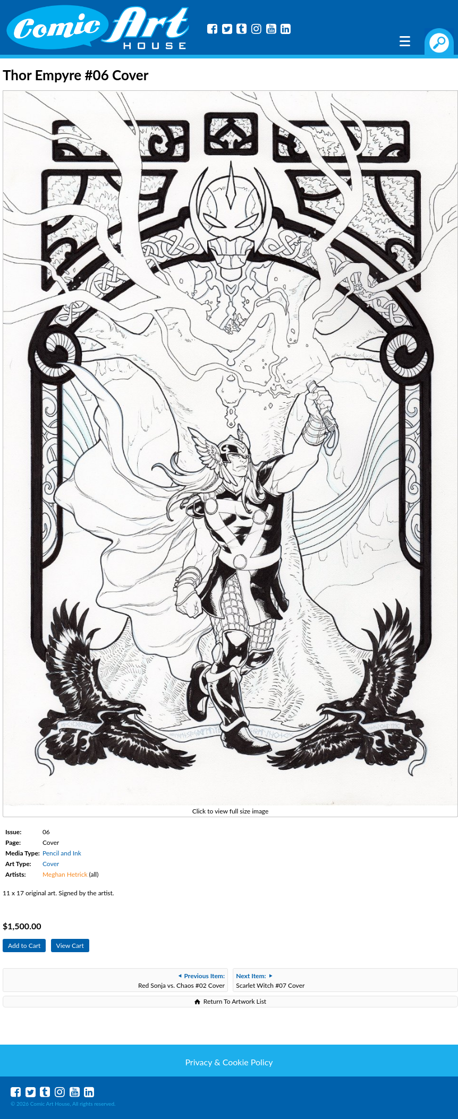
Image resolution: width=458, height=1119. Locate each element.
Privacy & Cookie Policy (229, 1062)
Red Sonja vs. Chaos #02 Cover (181, 980)
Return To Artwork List (234, 1001)
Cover (51, 864)
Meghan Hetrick (65, 874)
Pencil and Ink (62, 853)
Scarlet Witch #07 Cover (270, 980)
